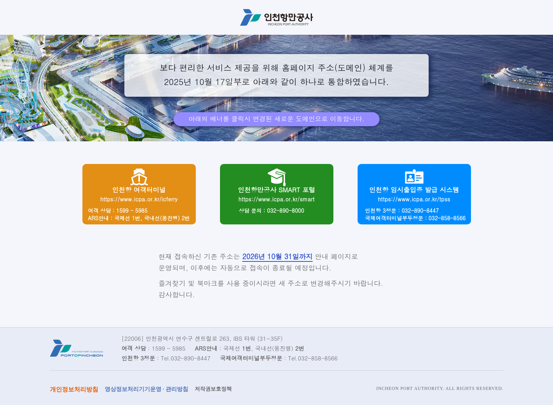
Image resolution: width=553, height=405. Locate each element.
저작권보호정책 (213, 389)
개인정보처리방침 (74, 389)
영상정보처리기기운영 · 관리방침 (146, 389)
